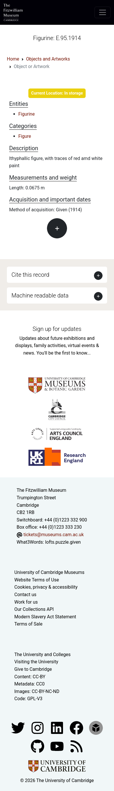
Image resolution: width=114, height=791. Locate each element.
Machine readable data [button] (39, 295)
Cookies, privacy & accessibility (46, 587)
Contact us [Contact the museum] (25, 594)
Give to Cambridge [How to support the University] (33, 669)
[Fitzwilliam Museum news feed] (76, 746)
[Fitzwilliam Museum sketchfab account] (96, 727)
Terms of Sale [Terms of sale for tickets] (28, 624)
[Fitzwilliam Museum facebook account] (57, 727)
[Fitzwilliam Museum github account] (38, 746)
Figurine (26, 114)
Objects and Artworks (48, 59)
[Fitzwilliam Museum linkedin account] (77, 727)
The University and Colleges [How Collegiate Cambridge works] (42, 654)
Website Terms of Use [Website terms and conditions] (36, 580)
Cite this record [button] (30, 274)
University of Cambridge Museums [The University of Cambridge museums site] (49, 572)
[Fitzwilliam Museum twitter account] (18, 727)
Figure (24, 136)
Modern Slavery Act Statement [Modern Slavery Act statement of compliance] (45, 616)
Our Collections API (34, 609)
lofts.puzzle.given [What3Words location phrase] (62, 542)
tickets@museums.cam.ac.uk (53, 534)
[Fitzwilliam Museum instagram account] (38, 727)
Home (13, 59)
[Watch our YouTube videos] (57, 746)
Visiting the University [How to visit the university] (36, 661)
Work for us (26, 602)
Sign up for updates (57, 328)
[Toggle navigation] (103, 12)
